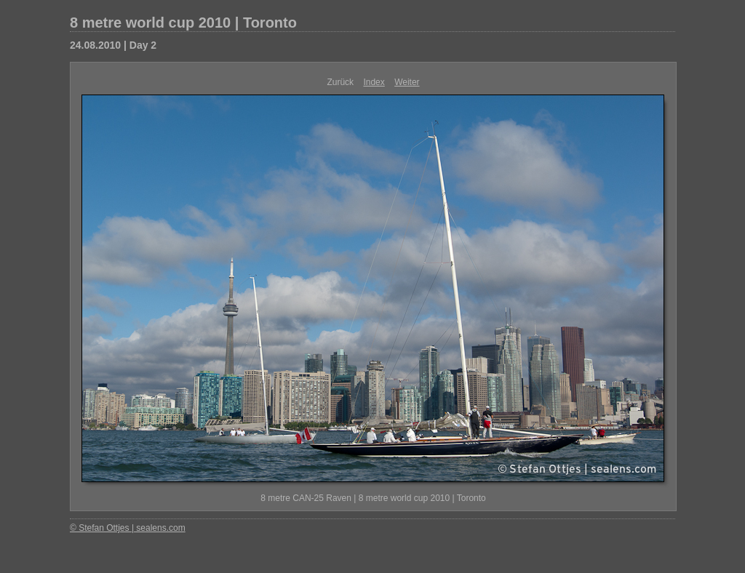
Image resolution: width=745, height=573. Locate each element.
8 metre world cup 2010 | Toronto (183, 23)
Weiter (406, 82)
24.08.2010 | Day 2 (113, 45)
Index (373, 82)
